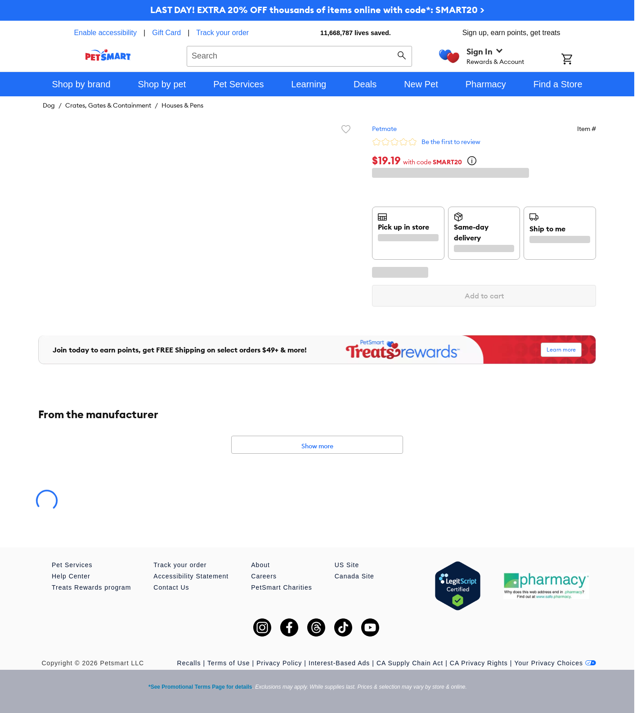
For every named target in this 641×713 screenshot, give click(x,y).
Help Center (71, 576)
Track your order (222, 32)
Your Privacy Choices (555, 663)
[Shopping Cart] (578, 60)
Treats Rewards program (91, 587)
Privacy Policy (279, 663)
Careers (264, 576)
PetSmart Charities (281, 587)
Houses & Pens (182, 105)
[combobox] (299, 55)
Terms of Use (228, 663)
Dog (49, 105)
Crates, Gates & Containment (108, 105)
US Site (347, 565)
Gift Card (166, 32)
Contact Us (171, 587)
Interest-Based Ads (339, 663)
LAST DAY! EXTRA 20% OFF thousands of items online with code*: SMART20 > (317, 9)
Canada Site (354, 576)
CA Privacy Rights (479, 663)
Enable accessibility (105, 32)
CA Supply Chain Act (410, 663)
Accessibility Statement (191, 576)
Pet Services (72, 565)
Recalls (189, 663)
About (260, 565)
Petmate (384, 129)
